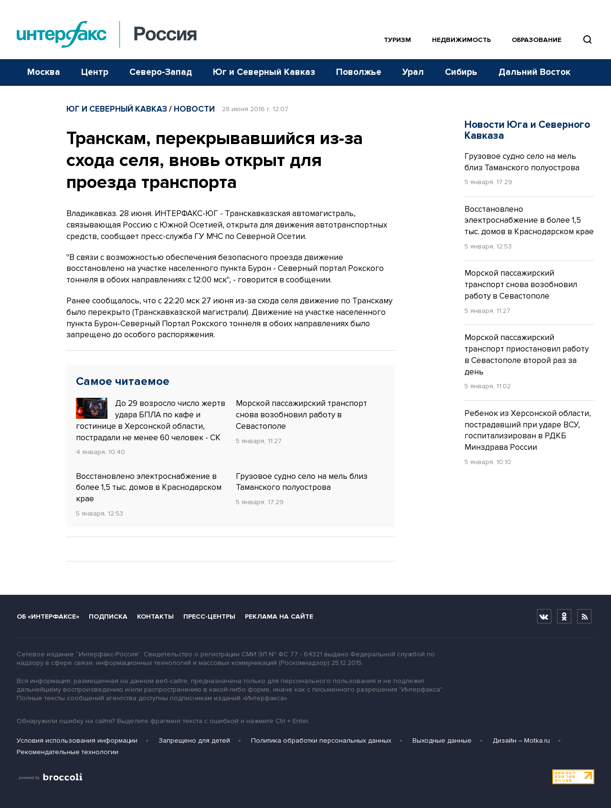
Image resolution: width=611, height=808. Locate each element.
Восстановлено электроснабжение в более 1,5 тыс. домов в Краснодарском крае (148, 487)
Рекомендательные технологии (67, 752)
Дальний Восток (534, 72)
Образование (536, 40)
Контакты (155, 616)
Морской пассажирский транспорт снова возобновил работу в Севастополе (301, 414)
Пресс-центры (209, 616)
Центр (94, 72)
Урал (413, 72)
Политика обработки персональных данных (321, 740)
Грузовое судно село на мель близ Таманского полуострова (302, 482)
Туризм (397, 40)
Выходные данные (442, 740)
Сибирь (461, 72)
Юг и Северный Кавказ (264, 72)
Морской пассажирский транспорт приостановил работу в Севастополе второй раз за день (526, 354)
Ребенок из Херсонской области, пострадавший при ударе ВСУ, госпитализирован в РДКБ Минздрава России (527, 430)
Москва (43, 72)
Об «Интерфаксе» (48, 616)
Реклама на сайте (279, 616)
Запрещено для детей (194, 740)
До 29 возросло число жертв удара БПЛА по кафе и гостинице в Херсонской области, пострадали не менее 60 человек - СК (150, 420)
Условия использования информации (77, 740)
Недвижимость (461, 40)
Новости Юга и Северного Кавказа (527, 130)
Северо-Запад (160, 72)
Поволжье (358, 72)
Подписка (108, 616)
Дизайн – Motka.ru (521, 740)
